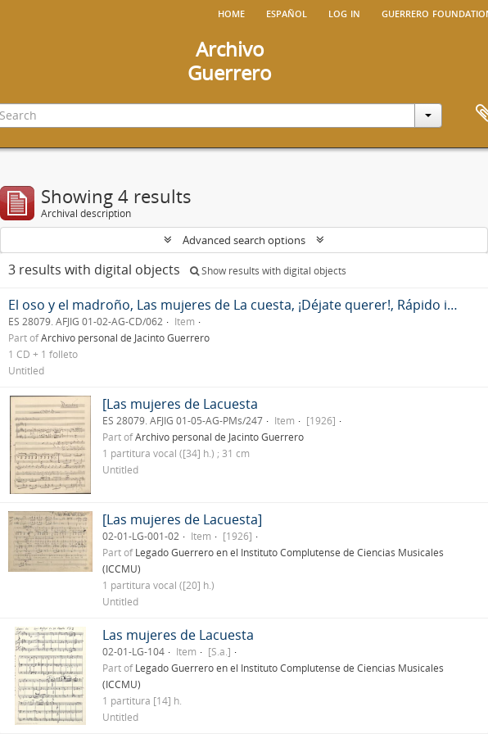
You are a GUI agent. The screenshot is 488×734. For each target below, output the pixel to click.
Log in (344, 12)
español (286, 12)
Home (231, 12)
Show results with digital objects (268, 271)
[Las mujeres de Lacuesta (180, 404)
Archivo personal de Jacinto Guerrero (125, 337)
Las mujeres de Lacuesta (178, 635)
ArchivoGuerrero (230, 60)
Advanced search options (244, 240)
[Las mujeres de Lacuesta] (182, 519)
